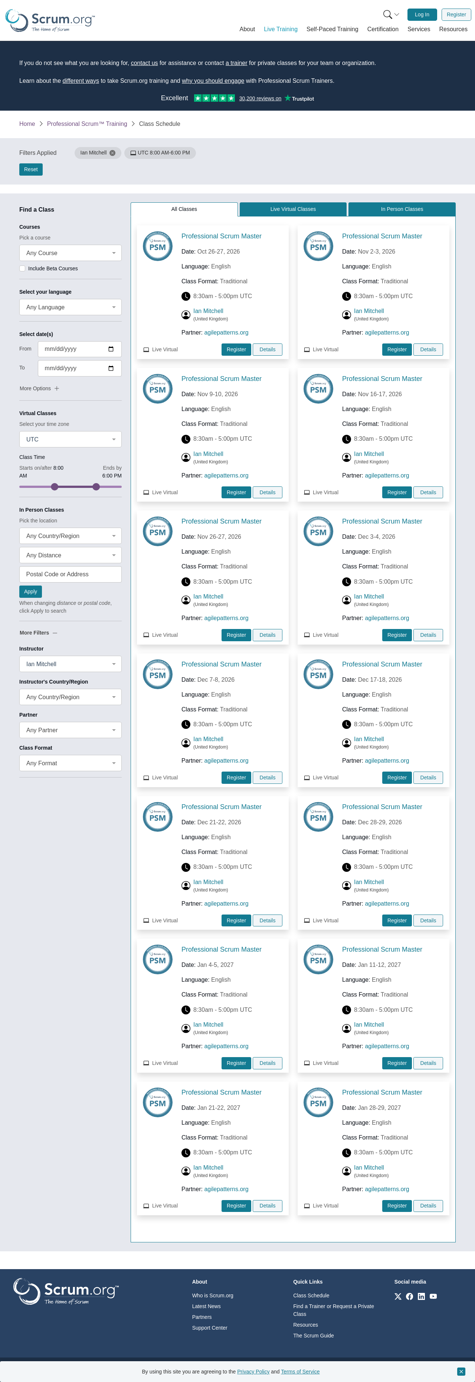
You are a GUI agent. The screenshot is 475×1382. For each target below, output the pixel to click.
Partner (28, 715)
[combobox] (70, 253)
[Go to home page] (66, 1291)
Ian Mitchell (208, 311)
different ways (81, 81)
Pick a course (34, 238)
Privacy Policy (253, 1372)
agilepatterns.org (226, 332)
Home (27, 124)
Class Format (35, 748)
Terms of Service (300, 1372)
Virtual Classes (37, 413)
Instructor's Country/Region (53, 682)
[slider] (54, 486)
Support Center (209, 1328)
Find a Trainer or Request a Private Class (333, 1310)
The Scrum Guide (313, 1336)
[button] (247, 29)
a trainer (237, 63)
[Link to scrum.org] (398, 1296)
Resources (305, 1325)
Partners (202, 1317)
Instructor (31, 649)
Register (456, 14)
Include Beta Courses (53, 268)
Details (268, 349)
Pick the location (38, 521)
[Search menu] (391, 14)
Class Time (32, 457)
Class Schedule (311, 1295)
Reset (31, 169)
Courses (29, 227)
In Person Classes (41, 510)
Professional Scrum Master (221, 236)
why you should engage (213, 81)
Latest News (206, 1306)
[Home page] (50, 21)
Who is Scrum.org (212, 1295)
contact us (144, 63)
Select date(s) (36, 334)
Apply (30, 591)
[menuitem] (391, 14)
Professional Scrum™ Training (87, 124)
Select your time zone (44, 424)
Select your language (45, 292)
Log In (422, 14)
